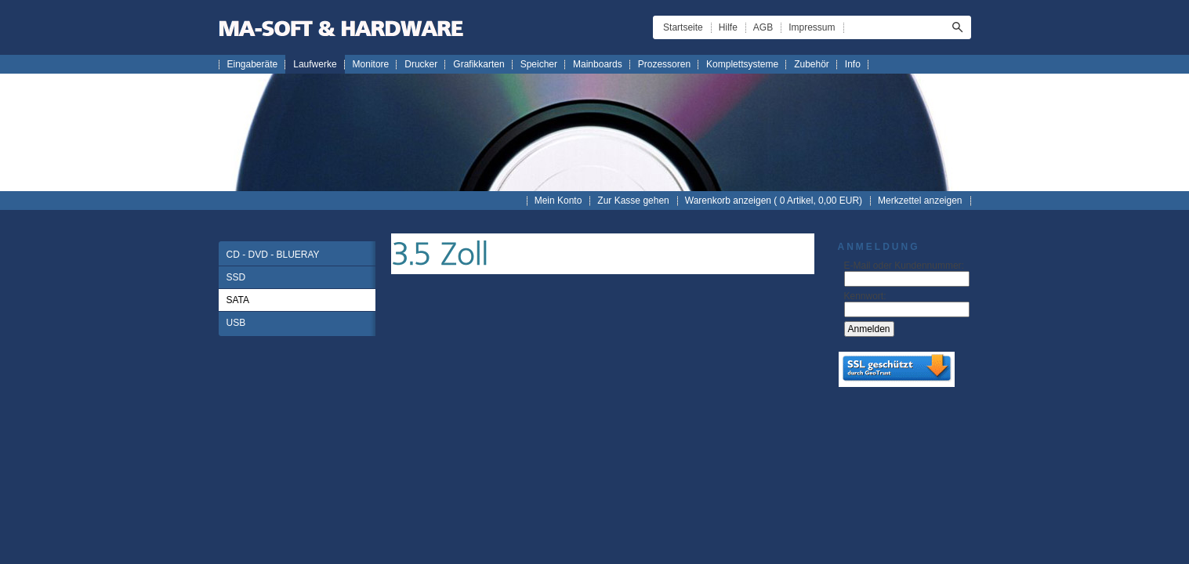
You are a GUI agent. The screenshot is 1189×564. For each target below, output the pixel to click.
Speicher (538, 64)
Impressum (811, 27)
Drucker (420, 64)
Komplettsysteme (742, 64)
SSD (236, 277)
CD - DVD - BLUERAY (273, 254)
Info (853, 64)
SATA (238, 300)
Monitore (371, 64)
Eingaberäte (252, 64)
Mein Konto (558, 200)
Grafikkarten (478, 64)
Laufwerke (314, 64)
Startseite (683, 27)
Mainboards (597, 64)
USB (236, 322)
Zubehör (811, 64)
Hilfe (728, 27)
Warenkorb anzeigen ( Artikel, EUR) (773, 200)
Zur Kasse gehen (633, 200)
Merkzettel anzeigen (920, 200)
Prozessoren (664, 64)
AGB (763, 27)
